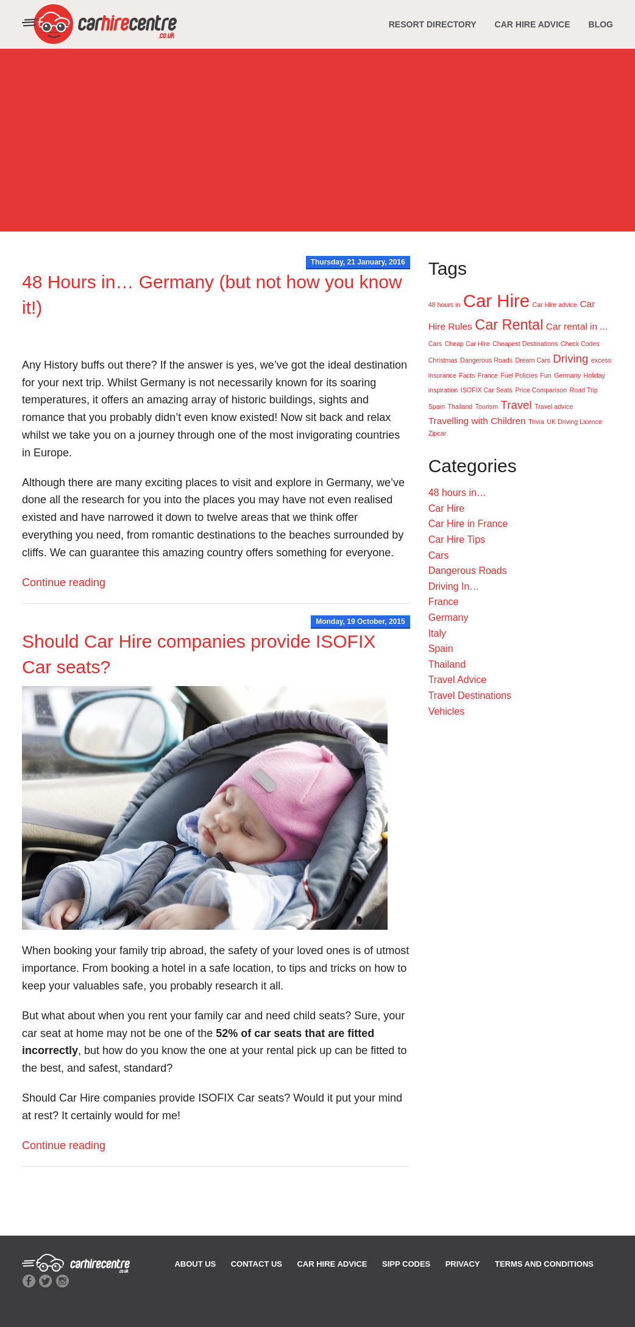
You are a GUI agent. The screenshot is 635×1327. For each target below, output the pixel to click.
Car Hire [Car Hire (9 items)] (496, 301)
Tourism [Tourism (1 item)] (486, 406)
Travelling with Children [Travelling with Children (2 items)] (477, 421)
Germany (448, 617)
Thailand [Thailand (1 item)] (459, 406)
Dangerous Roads (467, 570)
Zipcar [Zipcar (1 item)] (437, 433)
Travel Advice (457, 679)
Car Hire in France (468, 523)
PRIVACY (462, 1264)
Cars (438, 555)
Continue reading (63, 582)
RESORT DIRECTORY (433, 24)
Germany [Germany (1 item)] (567, 375)
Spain (440, 648)
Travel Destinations (469, 695)
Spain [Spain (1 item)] (436, 406)
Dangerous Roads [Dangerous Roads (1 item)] (486, 360)
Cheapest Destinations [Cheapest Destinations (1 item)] (525, 343)
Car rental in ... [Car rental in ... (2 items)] (577, 326)
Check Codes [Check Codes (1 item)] (580, 343)
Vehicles (446, 711)
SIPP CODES (406, 1264)
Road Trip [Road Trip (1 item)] (584, 390)
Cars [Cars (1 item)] (435, 343)
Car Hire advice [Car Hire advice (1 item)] (555, 304)
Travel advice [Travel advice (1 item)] (553, 406)
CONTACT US (256, 1264)
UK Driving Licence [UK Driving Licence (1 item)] (574, 421)
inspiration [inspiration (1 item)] (443, 390)
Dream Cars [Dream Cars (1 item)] (532, 360)
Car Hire (446, 508)
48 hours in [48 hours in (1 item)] (444, 304)
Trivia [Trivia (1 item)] (536, 421)
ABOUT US (195, 1264)
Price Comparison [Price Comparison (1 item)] (541, 390)
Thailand (447, 664)
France (443, 601)
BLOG (601, 24)
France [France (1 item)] (488, 375)
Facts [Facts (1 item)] (467, 375)
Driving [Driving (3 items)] (570, 358)
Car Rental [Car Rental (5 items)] (509, 325)
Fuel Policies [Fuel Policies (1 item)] (518, 375)
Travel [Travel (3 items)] (516, 404)
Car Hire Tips (456, 539)
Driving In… (454, 586)
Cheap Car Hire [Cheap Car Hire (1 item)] (467, 343)
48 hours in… (457, 492)
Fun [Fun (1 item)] (545, 375)
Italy (437, 633)
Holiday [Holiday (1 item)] (594, 375)
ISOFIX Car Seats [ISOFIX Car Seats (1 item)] (487, 390)
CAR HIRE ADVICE (532, 24)
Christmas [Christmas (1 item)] (443, 360)
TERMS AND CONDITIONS (544, 1264)
